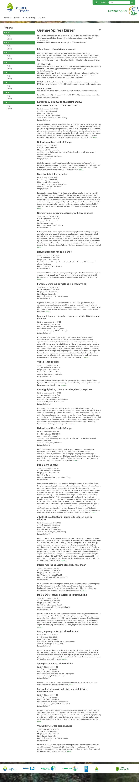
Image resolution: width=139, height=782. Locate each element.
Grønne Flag (29, 17)
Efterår (9, 39)
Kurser (8, 27)
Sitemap (96, 3)
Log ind (41, 17)
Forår (9, 36)
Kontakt (103, 2)
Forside (7, 17)
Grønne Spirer (123, 11)
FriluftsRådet (18, 7)
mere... (95, 137)
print (100, 30)
